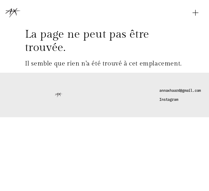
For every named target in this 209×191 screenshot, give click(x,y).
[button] (195, 12)
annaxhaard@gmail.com (180, 90)
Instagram (168, 99)
